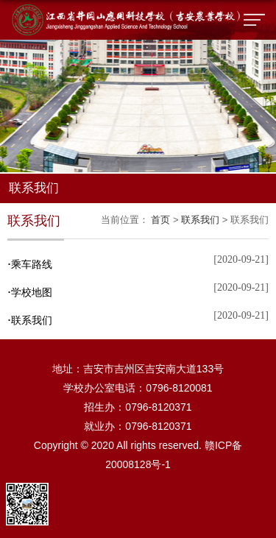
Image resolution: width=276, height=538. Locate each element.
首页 (160, 219)
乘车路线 (29, 264)
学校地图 (29, 292)
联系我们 (200, 219)
